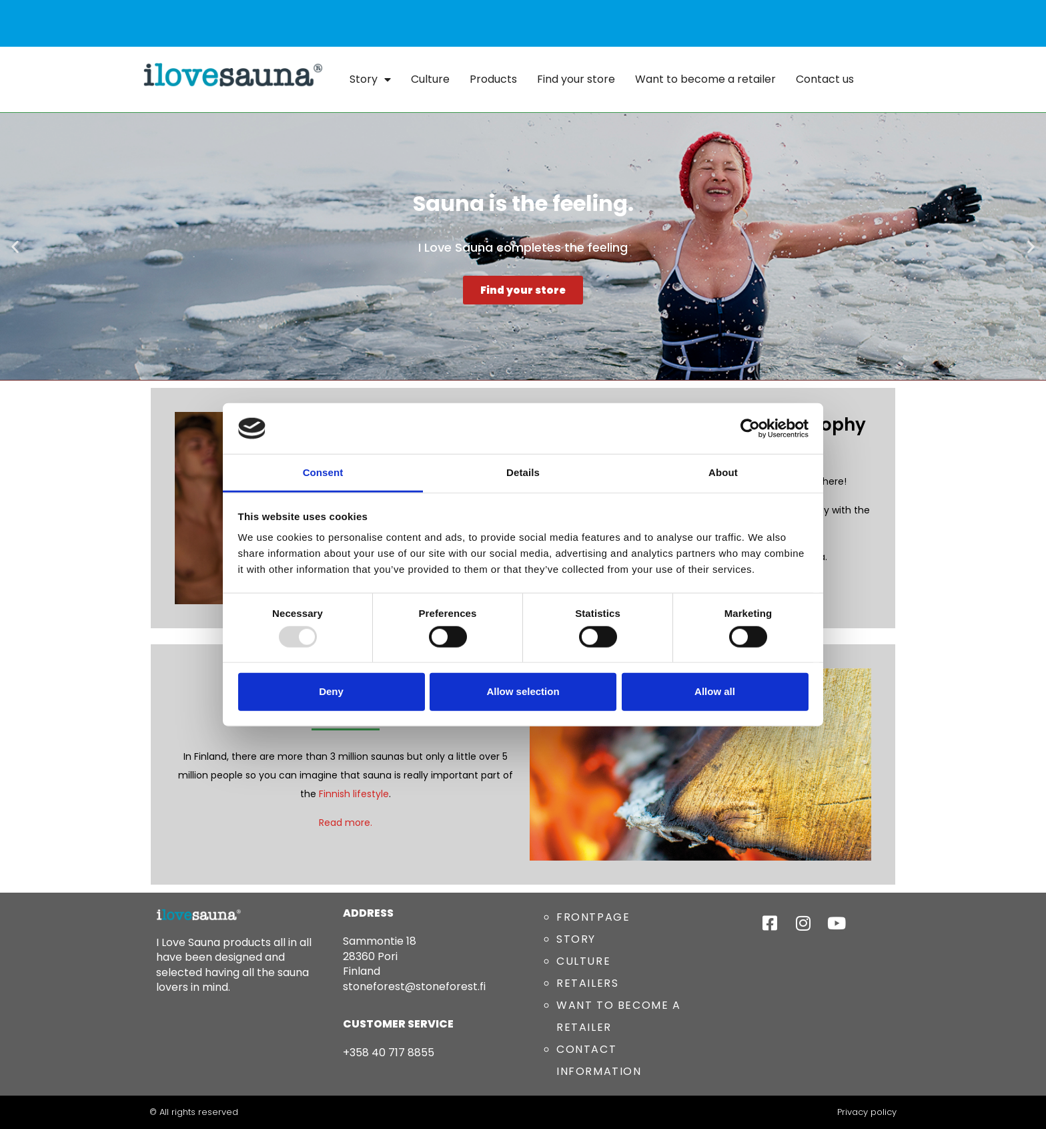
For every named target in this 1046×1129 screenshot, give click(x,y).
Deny (331, 691)
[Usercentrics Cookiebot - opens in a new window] (750, 429)
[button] (15, 246)
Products (493, 79)
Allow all (714, 691)
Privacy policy (867, 1112)
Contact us (825, 79)
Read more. (345, 822)
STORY (576, 939)
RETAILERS (587, 983)
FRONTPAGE (593, 917)
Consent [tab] (323, 472)
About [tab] (723, 472)
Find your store (576, 79)
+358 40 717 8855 (388, 1052)
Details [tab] (523, 472)
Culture (430, 79)
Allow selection (522, 691)
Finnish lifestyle (354, 794)
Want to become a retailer (705, 79)
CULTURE (583, 961)
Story (370, 79)
